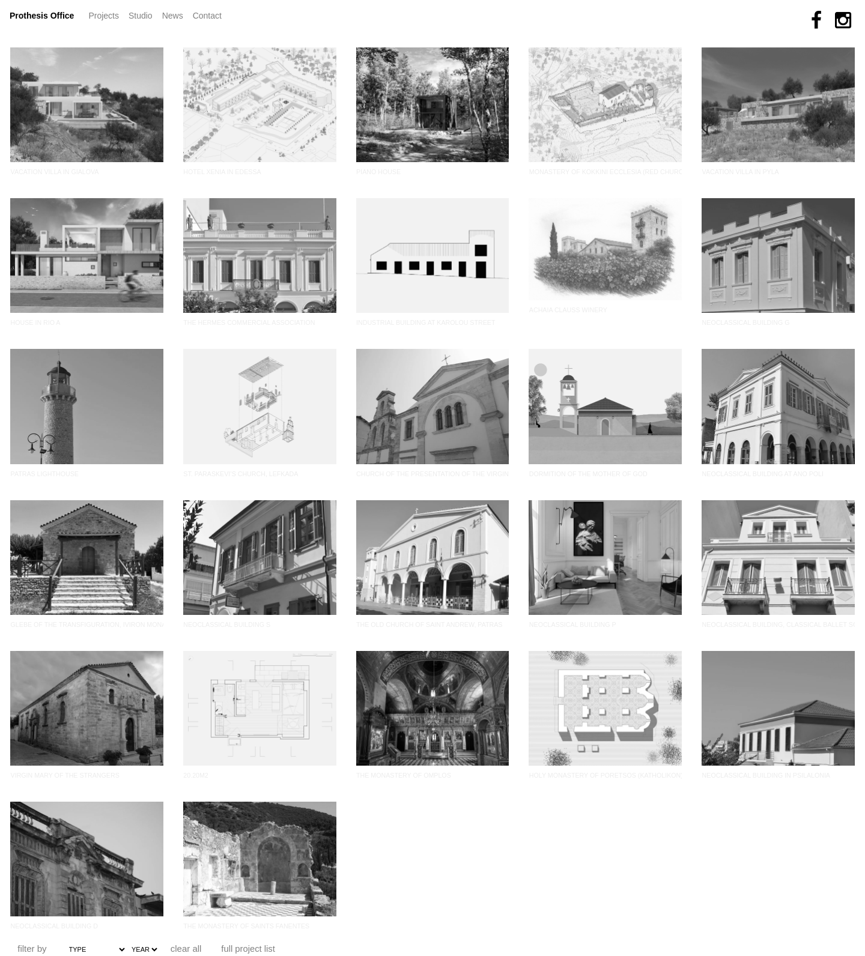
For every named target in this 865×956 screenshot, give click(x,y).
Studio (141, 15)
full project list (248, 948)
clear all (186, 948)
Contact (207, 15)
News (175, 14)
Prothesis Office (42, 15)
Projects (106, 14)
